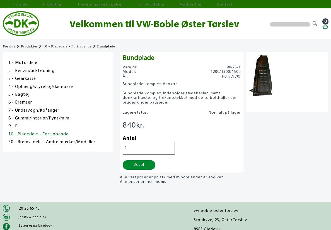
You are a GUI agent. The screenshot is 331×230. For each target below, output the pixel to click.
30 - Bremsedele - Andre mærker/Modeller (51, 142)
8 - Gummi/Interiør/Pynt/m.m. (39, 118)
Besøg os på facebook (35, 225)
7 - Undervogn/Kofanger (33, 110)
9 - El (13, 126)
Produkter (38, 4)
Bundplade (106, 46)
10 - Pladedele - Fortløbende (67, 46)
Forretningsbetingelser (76, 4)
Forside (14, 4)
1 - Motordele (22, 63)
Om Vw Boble (117, 4)
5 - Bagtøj (19, 94)
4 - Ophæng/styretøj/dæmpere (40, 87)
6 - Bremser (20, 102)
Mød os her (148, 4)
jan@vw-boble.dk (32, 217)
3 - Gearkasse (22, 78)
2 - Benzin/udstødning (31, 71)
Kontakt (174, 4)
